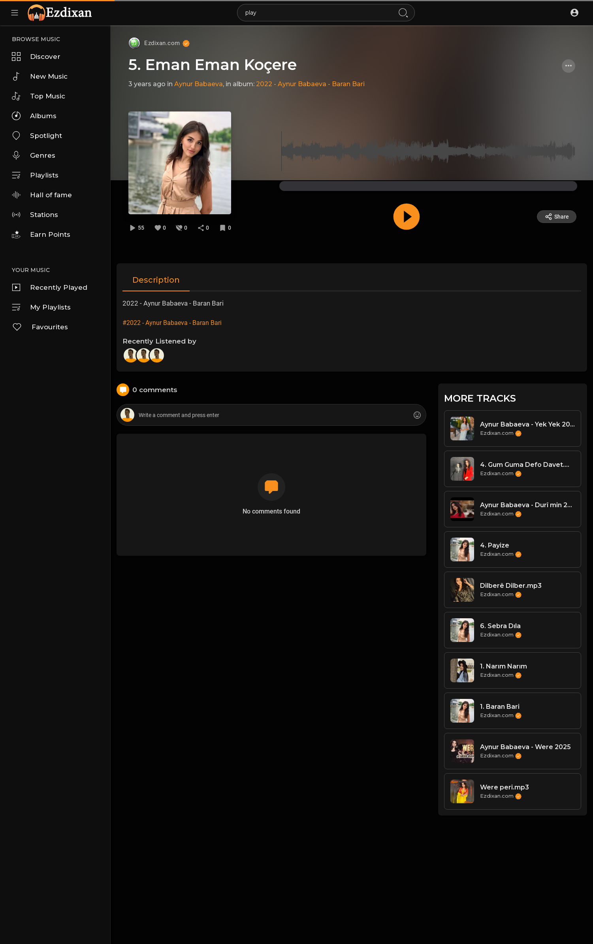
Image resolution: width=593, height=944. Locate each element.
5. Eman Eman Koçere (212, 64)
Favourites (40, 327)
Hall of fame (42, 195)
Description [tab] (156, 280)
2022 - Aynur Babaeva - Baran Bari (310, 84)
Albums (34, 115)
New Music (40, 76)
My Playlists (41, 307)
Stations (35, 214)
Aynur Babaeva (198, 84)
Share (557, 217)
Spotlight (37, 135)
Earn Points (41, 234)
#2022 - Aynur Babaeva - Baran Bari (172, 323)
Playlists (35, 175)
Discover (36, 56)
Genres (33, 155)
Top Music (38, 96)
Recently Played (49, 287)
